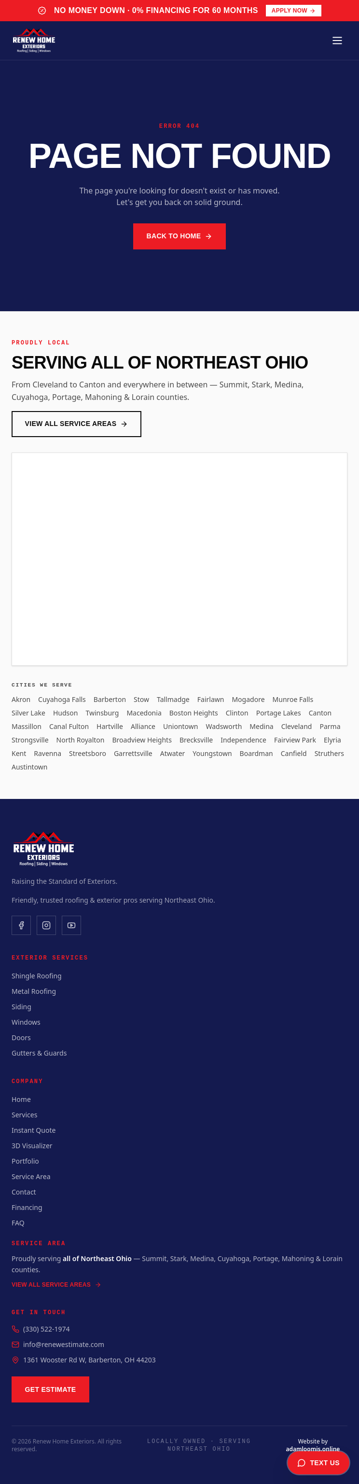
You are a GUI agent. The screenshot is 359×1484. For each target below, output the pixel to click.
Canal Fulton (69, 726)
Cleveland (296, 726)
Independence (243, 739)
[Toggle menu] (337, 40)
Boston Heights (193, 712)
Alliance (143, 726)
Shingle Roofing (37, 975)
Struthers (329, 753)
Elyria (332, 739)
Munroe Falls (293, 699)
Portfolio (25, 1161)
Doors (21, 1037)
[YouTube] (71, 925)
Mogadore (248, 699)
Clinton (237, 712)
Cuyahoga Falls (62, 699)
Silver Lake (28, 712)
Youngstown (212, 753)
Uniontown (180, 726)
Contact (24, 1191)
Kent (19, 753)
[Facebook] (21, 925)
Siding (21, 1006)
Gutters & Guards (39, 1053)
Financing (27, 1207)
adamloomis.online (313, 1449)
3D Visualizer (32, 1145)
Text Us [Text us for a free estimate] (318, 1462)
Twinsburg (102, 712)
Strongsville (30, 739)
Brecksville (196, 739)
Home (21, 1099)
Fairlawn (210, 699)
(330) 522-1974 (46, 1328)
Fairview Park (295, 739)
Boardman (256, 753)
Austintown (30, 766)
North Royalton (80, 739)
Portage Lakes (278, 712)
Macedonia (143, 712)
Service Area (31, 1176)
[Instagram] (46, 925)
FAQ (18, 1222)
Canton (320, 712)
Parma (329, 726)
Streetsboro (87, 753)
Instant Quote (33, 1130)
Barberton (110, 699)
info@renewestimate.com (63, 1344)
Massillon (26, 726)
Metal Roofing (34, 991)
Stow (141, 699)
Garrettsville (133, 753)
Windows (26, 1022)
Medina (261, 726)
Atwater (172, 753)
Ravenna (47, 753)
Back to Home (180, 236)
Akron (21, 699)
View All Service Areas (76, 424)
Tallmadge (173, 699)
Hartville (110, 726)
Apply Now (294, 10)
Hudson (65, 712)
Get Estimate (50, 1389)
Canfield (294, 753)
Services (24, 1114)
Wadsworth (224, 726)
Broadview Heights (141, 739)
